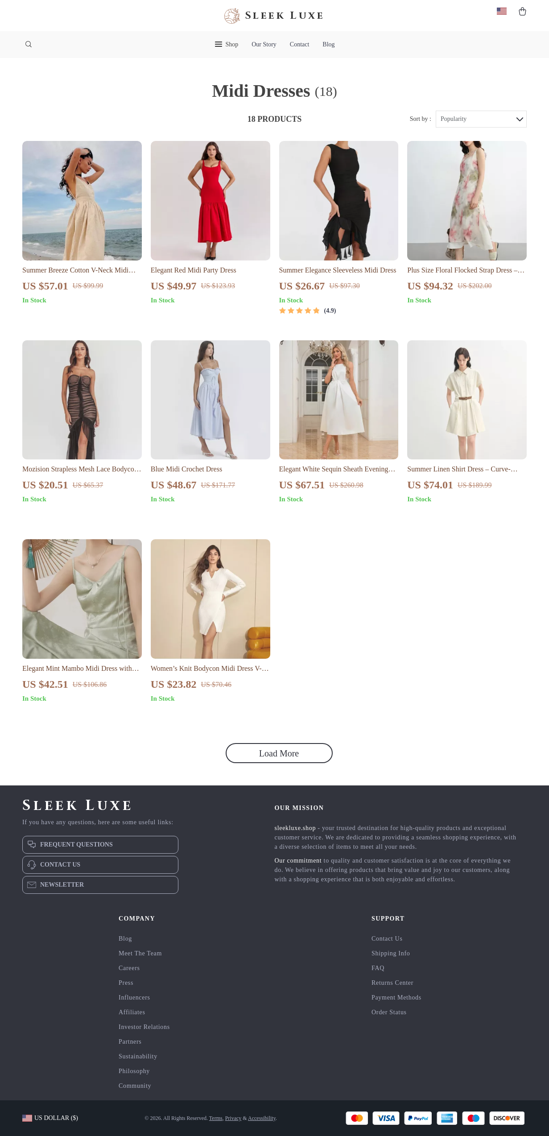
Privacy (233, 1118)
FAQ (378, 968)
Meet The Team (140, 953)
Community (135, 1085)
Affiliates (132, 1012)
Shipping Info (391, 953)
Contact (300, 44)
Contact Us (387, 938)
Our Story (264, 44)
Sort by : (420, 119)
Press (126, 982)
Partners (130, 1041)
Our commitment (298, 860)
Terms (216, 1118)
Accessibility (262, 1118)
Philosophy (134, 1071)
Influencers (134, 997)
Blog (328, 44)
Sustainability (138, 1056)
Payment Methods (396, 997)
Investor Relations (144, 1027)
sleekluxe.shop (295, 828)
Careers (129, 968)
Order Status (389, 1012)
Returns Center (392, 982)
